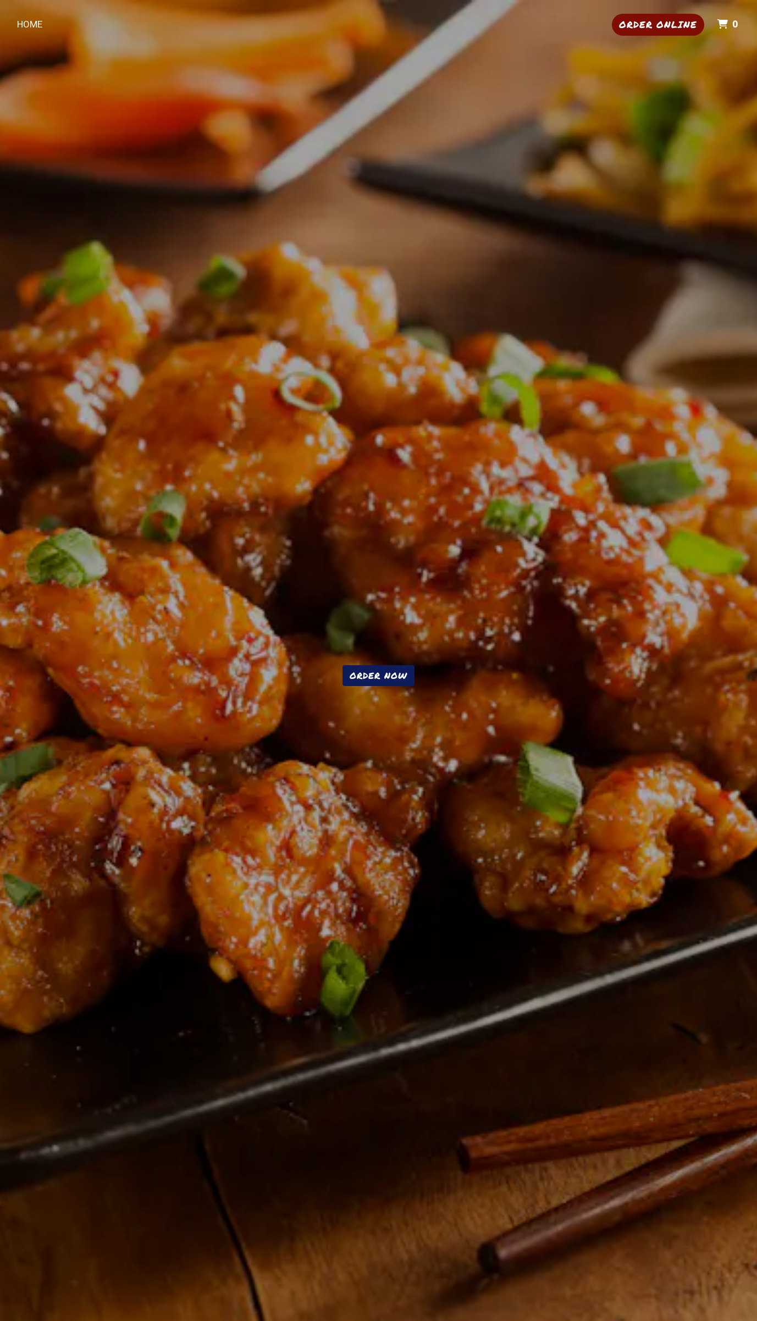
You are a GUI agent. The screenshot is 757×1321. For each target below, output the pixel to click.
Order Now (378, 675)
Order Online (658, 24)
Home (29, 24)
